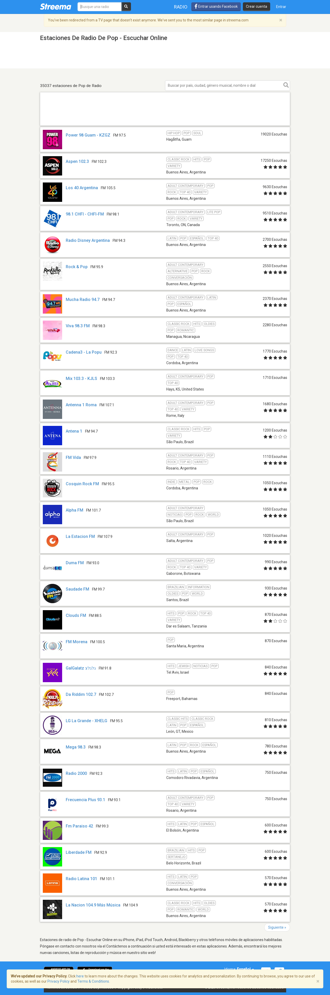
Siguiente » (277, 927)
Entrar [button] (281, 7)
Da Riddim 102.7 (81, 694)
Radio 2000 (76, 773)
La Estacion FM (80, 536)
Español (245, 969)
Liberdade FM (79, 852)
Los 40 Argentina (82, 187)
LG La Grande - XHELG (86, 720)
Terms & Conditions (93, 981)
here (80, 976)
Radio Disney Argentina (88, 240)
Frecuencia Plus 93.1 (85, 799)
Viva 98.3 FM (78, 325)
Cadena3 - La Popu (84, 352)
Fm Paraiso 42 (79, 826)
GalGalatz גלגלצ (81, 668)
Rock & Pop (77, 266)
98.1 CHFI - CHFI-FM (85, 214)
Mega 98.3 (76, 747)
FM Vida (73, 457)
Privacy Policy (58, 981)
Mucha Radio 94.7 (83, 299)
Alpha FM (74, 510)
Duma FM (75, 562)
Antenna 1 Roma (81, 404)
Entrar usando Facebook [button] (216, 6)
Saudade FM (77, 589)
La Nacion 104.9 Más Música (93, 905)
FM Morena (76, 641)
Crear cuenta (256, 6)
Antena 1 (74, 431)
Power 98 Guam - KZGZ (88, 135)
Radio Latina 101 (81, 878)
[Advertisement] (165, 125)
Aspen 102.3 (77, 161)
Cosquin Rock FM (82, 483)
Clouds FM (76, 615)
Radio (180, 7)
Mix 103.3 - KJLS (81, 378)
